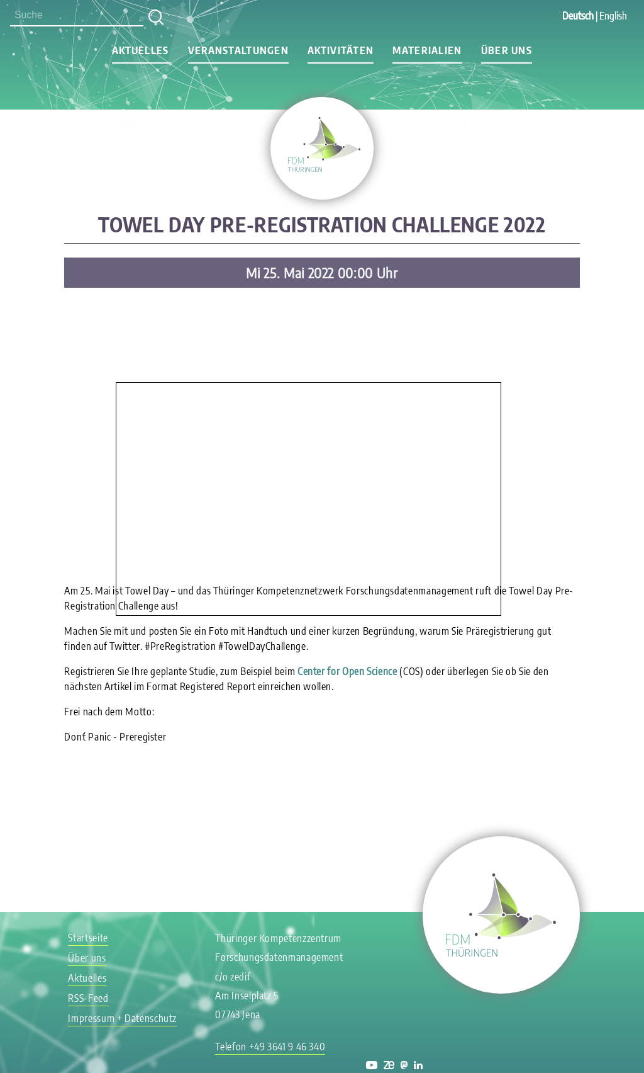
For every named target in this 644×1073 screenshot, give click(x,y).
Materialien (427, 50)
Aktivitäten (341, 50)
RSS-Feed (88, 998)
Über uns (506, 50)
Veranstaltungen (238, 50)
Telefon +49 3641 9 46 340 (270, 1046)
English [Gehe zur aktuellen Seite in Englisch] (613, 15)
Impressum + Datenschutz (122, 1018)
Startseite (88, 937)
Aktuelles (140, 50)
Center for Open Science (347, 671)
